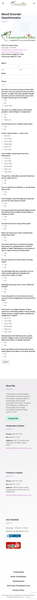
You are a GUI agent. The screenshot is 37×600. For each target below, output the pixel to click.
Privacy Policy (18, 590)
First (2, 69)
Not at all (7, 136)
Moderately (8, 144)
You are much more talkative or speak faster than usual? (18, 188)
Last (20, 69)
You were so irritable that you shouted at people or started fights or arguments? (16, 111)
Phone (3, 81)
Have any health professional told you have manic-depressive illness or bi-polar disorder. (18, 350)
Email (4, 73)
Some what (8, 106)
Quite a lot (7, 120)
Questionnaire (18, 581)
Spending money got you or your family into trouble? (17, 286)
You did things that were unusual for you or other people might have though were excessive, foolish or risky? (17, 273)
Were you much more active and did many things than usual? (16, 234)
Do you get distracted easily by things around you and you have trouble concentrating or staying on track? (18, 212)
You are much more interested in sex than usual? (17, 261)
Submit (5, 362)
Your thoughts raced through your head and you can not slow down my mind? (17, 200)
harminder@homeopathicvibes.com (14, 50)
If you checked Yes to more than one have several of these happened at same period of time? (18, 298)
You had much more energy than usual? (16, 224)
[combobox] (4, 85)
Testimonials (18, 572)
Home (3, 9)
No (5, 103)
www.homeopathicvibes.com (11, 52)
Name (4, 63)
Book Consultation (18, 576)
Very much (8, 149)
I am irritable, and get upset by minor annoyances (15, 155)
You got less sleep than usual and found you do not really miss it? (17, 177)
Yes (5, 100)
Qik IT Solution (26, 597)
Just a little (7, 138)
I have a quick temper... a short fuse (14, 133)
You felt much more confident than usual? (17, 124)
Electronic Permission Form (18, 586)
